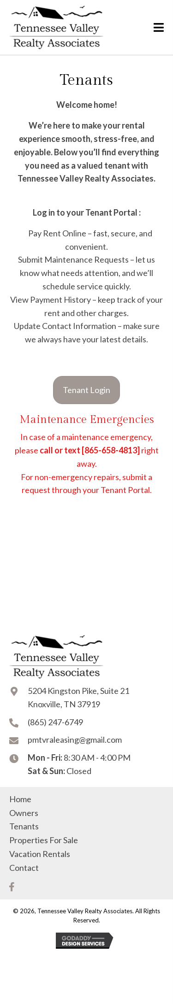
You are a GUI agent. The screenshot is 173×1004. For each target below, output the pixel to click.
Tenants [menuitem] (24, 826)
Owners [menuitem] (23, 813)
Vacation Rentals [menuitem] (39, 854)
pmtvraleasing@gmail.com (75, 739)
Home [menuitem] (20, 799)
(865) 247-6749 (55, 722)
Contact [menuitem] (24, 868)
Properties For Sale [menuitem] (43, 840)
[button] (11, 887)
